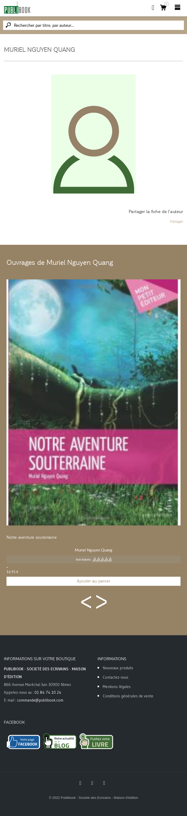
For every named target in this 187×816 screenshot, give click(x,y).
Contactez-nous (115, 677)
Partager (176, 221)
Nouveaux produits (118, 667)
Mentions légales (117, 686)
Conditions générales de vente (128, 695)
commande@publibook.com (40, 700)
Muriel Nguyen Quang (93, 549)
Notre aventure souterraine (31, 537)
